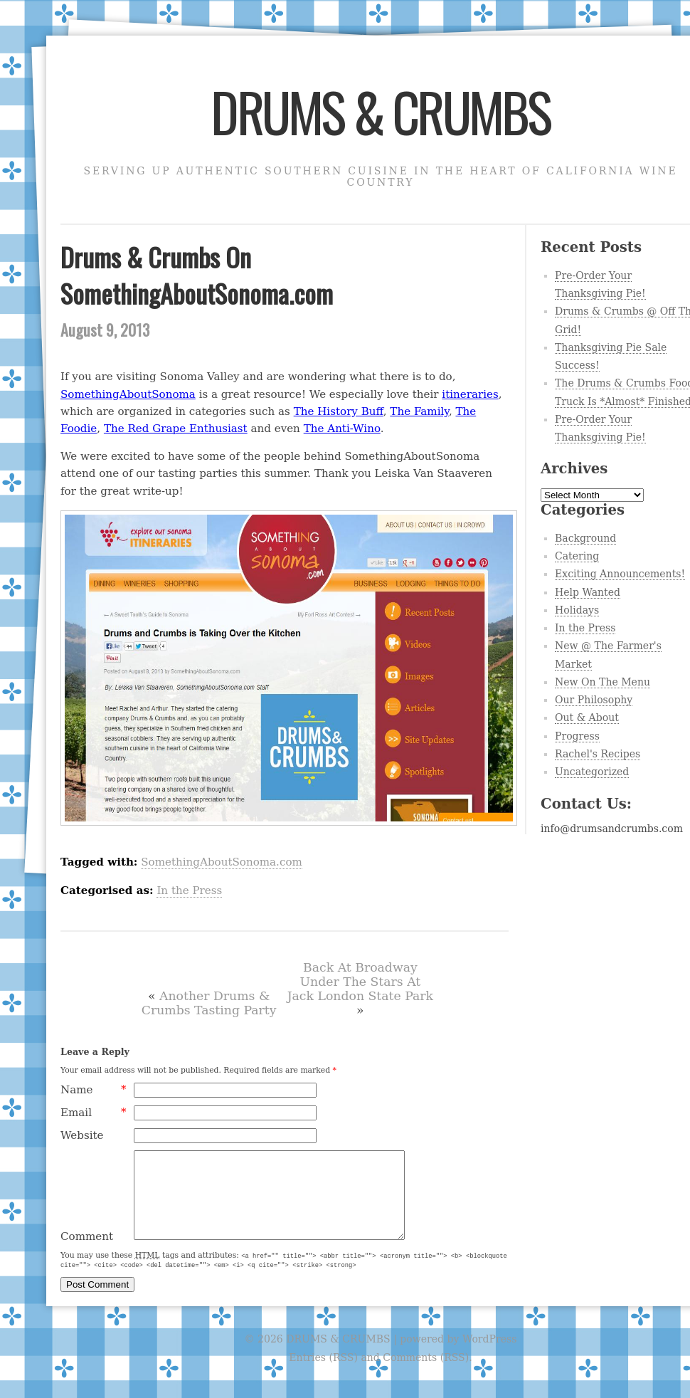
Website (82, 1135)
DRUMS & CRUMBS (380, 111)
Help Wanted (587, 592)
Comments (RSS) (426, 1374)
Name (93, 1089)
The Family (419, 411)
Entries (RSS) (323, 1374)
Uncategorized (592, 771)
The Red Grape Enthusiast (176, 428)
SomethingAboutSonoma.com (221, 862)
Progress (577, 736)
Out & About (587, 717)
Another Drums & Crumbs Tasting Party (209, 1003)
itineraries (470, 394)
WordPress (489, 1356)
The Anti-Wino (342, 428)
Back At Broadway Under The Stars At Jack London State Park (360, 981)
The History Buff (338, 411)
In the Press (189, 890)
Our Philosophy (593, 699)
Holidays (577, 610)
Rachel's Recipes (597, 754)
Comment (86, 1253)
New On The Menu (602, 682)
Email (93, 1112)
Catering (577, 556)
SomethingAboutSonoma (128, 394)
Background (585, 538)
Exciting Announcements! (620, 573)
